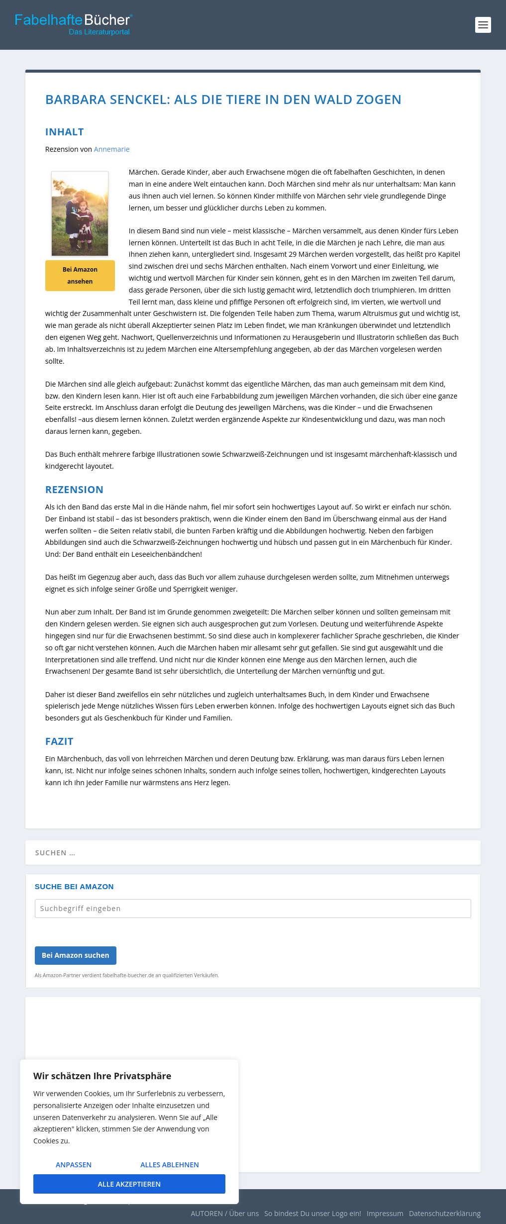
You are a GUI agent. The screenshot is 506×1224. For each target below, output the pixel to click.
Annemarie (112, 149)
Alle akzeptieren (129, 1184)
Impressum (385, 1213)
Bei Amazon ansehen (80, 275)
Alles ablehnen (169, 1164)
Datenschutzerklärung (445, 1213)
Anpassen (74, 1164)
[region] (129, 1131)
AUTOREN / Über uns (225, 1213)
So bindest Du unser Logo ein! (312, 1213)
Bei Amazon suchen (75, 955)
